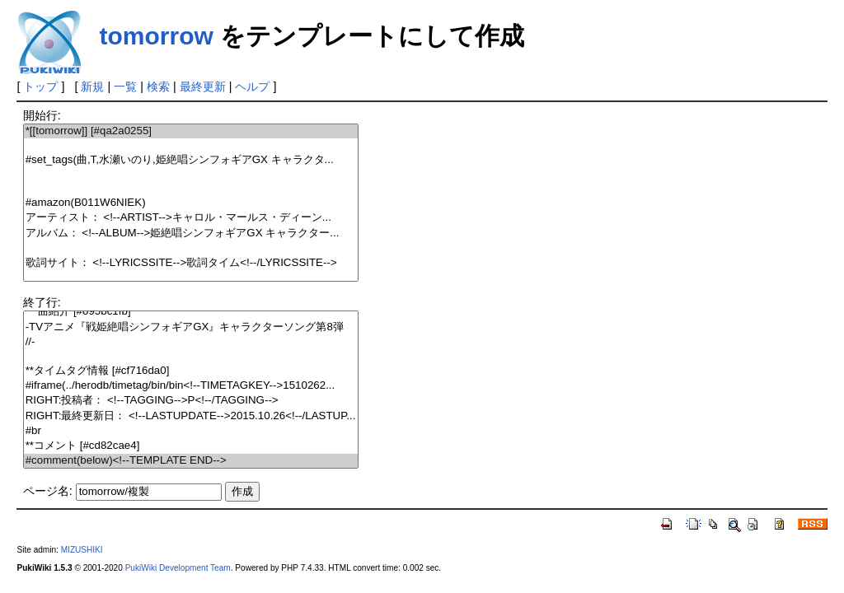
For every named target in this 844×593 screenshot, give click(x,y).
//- (191, 342)
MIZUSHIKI (82, 549)
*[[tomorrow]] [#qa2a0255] (191, 131)
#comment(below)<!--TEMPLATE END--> (191, 461)
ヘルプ (252, 86)
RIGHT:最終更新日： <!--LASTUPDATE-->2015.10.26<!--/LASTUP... (191, 416)
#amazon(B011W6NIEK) (191, 203)
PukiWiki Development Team (178, 567)
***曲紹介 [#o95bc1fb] (191, 312)
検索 (158, 86)
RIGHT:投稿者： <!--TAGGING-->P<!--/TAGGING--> (191, 401)
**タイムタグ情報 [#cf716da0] (191, 371)
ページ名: (48, 490)
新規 (92, 86)
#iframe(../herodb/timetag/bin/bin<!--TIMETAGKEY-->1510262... (191, 386)
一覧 (125, 86)
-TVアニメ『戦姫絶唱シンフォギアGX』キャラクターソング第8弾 (191, 327)
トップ (40, 86)
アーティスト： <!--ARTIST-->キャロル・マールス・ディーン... (191, 218)
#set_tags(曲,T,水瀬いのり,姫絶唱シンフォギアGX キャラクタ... (191, 160)
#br (191, 431)
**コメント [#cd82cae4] (191, 446)
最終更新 (203, 86)
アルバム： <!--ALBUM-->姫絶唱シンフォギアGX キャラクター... (191, 233)
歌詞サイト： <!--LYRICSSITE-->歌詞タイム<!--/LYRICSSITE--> (191, 263)
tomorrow (156, 35)
